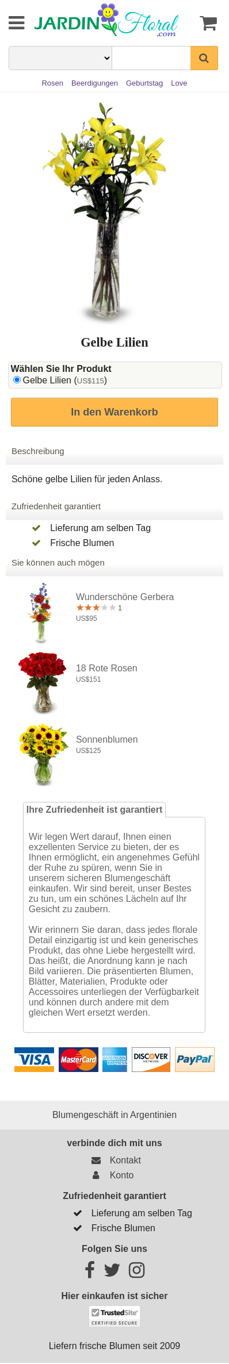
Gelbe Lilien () (64, 380)
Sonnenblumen (107, 739)
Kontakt (114, 1160)
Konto (110, 1175)
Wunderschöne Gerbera (125, 597)
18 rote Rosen (107, 668)
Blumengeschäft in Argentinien (114, 1115)
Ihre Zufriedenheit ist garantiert (94, 809)
